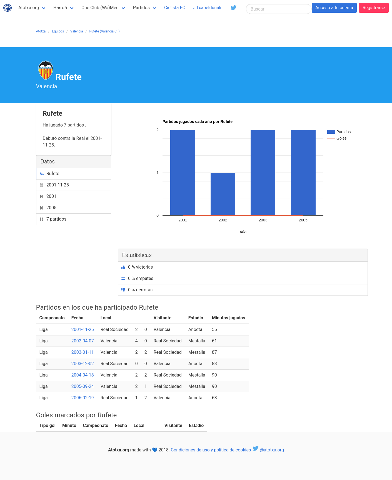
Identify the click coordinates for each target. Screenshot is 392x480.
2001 (48, 196)
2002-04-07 (82, 340)
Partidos (141, 7)
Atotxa (41, 31)
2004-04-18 (82, 375)
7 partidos (53, 219)
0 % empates (137, 278)
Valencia (76, 31)
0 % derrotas (137, 289)
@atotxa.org (268, 450)
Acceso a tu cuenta (334, 7)
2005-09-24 (82, 386)
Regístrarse (374, 7)
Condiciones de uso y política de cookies (211, 450)
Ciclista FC (174, 7)
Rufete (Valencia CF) (104, 31)
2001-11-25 (54, 185)
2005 (48, 207)
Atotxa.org (28, 7)
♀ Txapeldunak (206, 7)
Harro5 (60, 7)
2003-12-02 (82, 363)
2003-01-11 (82, 352)
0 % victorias (137, 267)
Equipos (58, 31)
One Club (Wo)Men (100, 7)
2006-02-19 (82, 397)
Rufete (49, 173)
